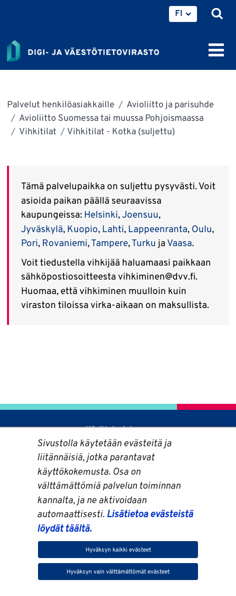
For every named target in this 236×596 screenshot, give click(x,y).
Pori (29, 243)
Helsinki (101, 214)
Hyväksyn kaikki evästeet (118, 549)
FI (178, 12)
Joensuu (140, 214)
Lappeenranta (158, 229)
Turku (144, 243)
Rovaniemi (65, 243)
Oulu (202, 229)
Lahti (113, 229)
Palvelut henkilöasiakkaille (60, 104)
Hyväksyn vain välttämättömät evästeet (118, 571)
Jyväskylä (42, 229)
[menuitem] (183, 14)
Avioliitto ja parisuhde (169, 104)
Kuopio (82, 229)
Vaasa (179, 243)
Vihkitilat (37, 131)
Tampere (109, 243)
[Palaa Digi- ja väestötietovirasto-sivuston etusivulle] (83, 49)
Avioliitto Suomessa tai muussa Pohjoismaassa (111, 117)
